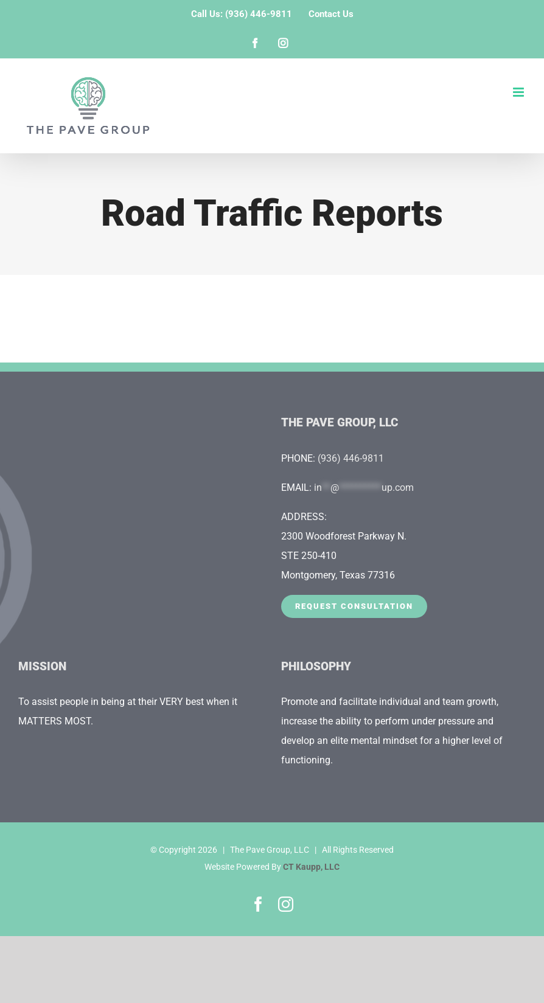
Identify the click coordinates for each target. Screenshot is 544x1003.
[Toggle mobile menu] (519, 92)
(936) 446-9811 (351, 458)
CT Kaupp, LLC (311, 867)
